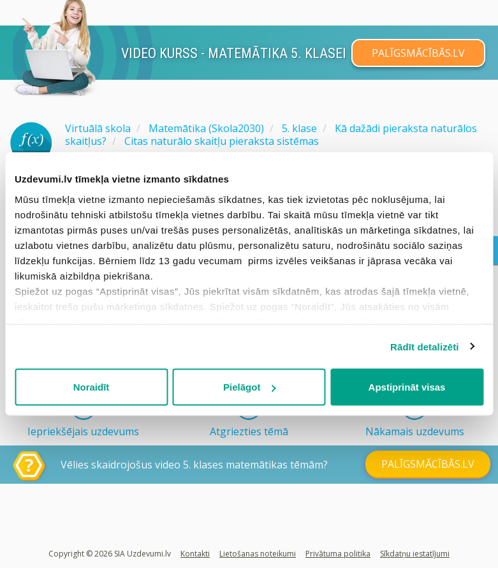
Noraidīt (91, 387)
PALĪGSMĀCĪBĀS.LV (418, 53)
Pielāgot (249, 387)
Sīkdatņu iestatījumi (415, 553)
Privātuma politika (337, 553)
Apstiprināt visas (407, 387)
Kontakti (195, 553)
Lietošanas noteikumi (257, 553)
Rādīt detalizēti (424, 346)
